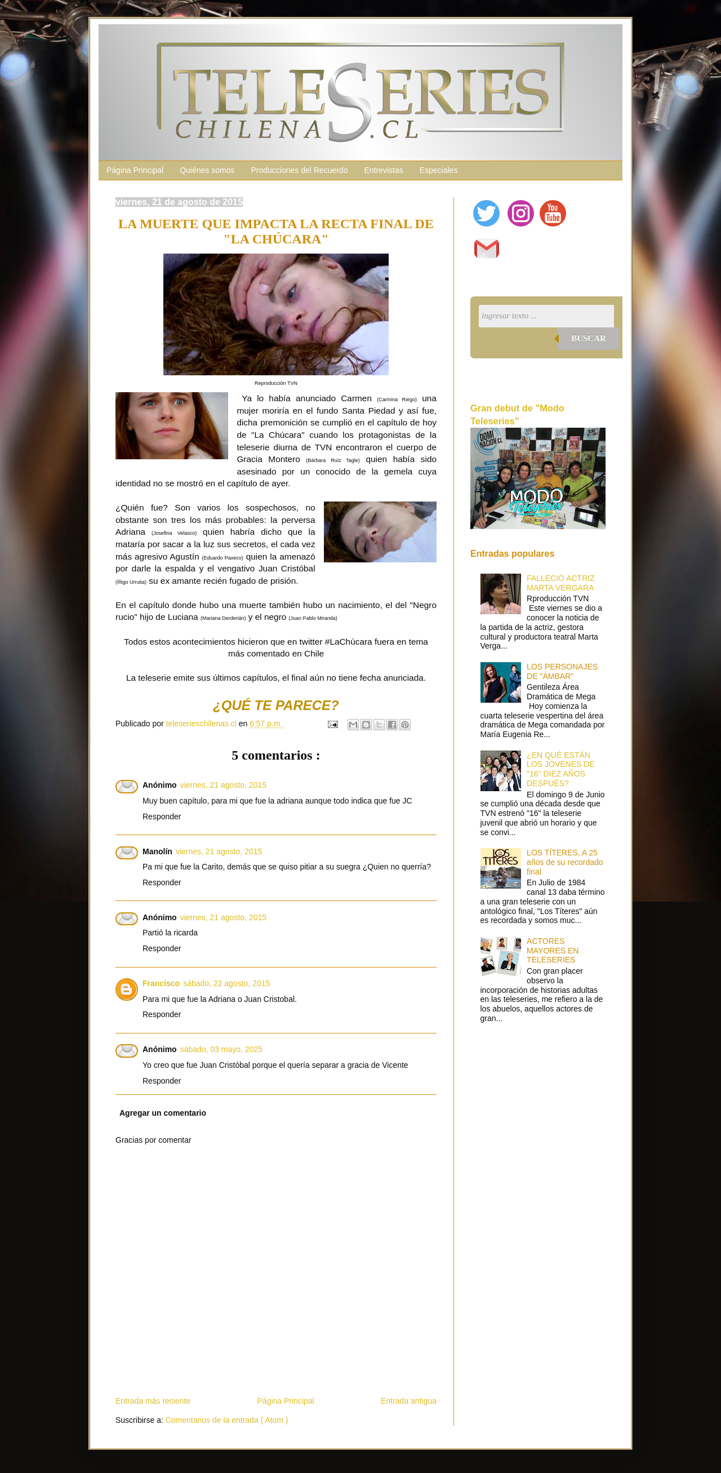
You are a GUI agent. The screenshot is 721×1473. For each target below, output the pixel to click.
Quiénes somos (207, 170)
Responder (162, 816)
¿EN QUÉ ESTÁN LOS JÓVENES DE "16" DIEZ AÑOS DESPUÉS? (561, 769)
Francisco (161, 983)
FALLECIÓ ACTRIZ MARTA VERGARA (561, 583)
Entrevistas (383, 170)
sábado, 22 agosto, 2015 (226, 983)
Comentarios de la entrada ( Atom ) (227, 1420)
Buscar (588, 338)
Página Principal (134, 170)
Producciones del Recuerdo (299, 170)
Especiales (439, 170)
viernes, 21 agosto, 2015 (223, 784)
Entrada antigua (409, 1400)
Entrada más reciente (152, 1400)
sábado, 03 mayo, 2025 (221, 1049)
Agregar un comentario (162, 1112)
